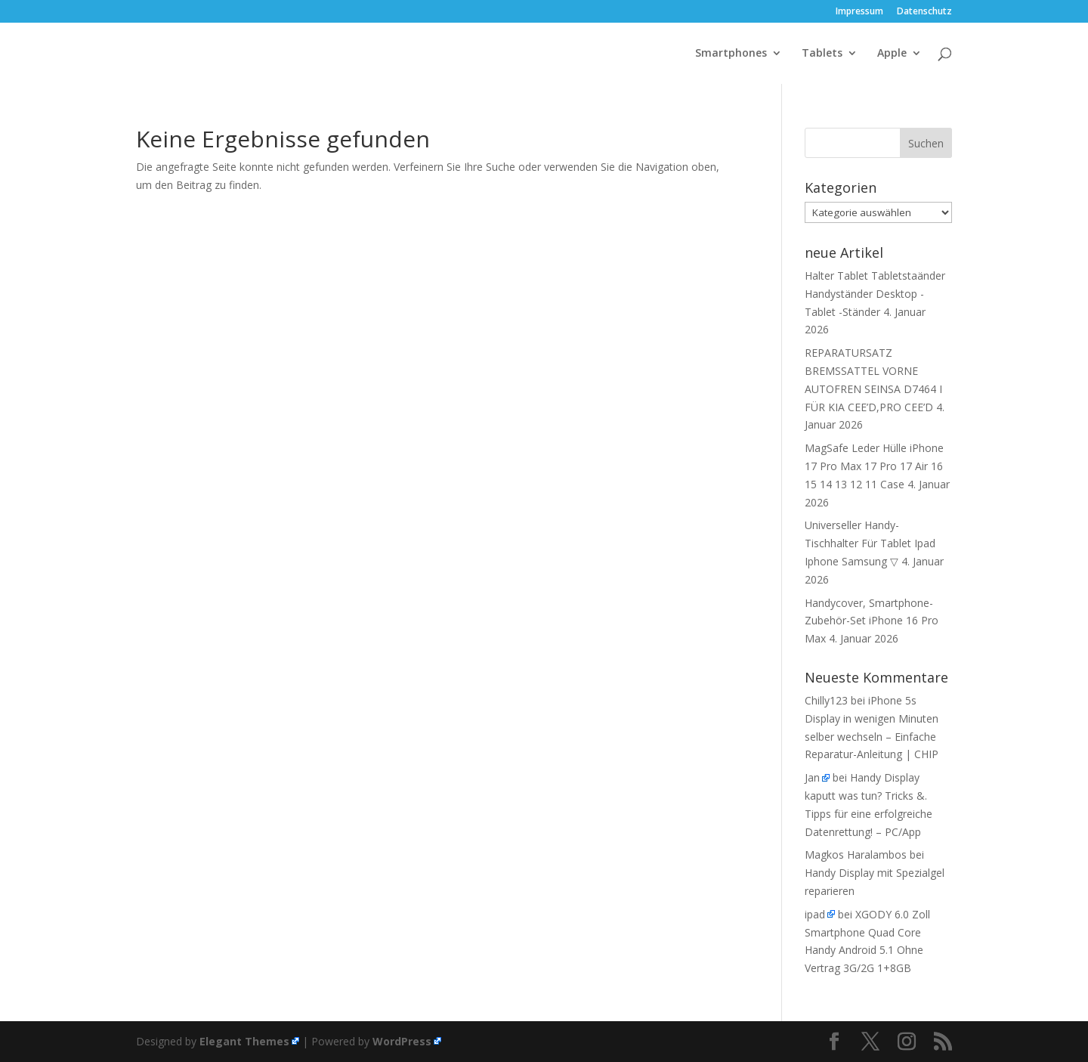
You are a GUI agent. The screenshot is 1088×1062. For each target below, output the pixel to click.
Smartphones (731, 54)
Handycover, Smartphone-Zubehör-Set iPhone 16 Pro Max (871, 621)
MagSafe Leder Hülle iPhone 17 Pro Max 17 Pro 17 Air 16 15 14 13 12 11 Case (874, 466)
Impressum (859, 12)
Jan (812, 777)
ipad (815, 914)
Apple (892, 54)
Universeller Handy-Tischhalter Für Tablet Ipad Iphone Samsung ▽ (870, 543)
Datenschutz (924, 12)
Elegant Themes (244, 1041)
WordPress (401, 1041)
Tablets (822, 54)
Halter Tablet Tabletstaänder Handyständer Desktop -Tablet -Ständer (875, 293)
